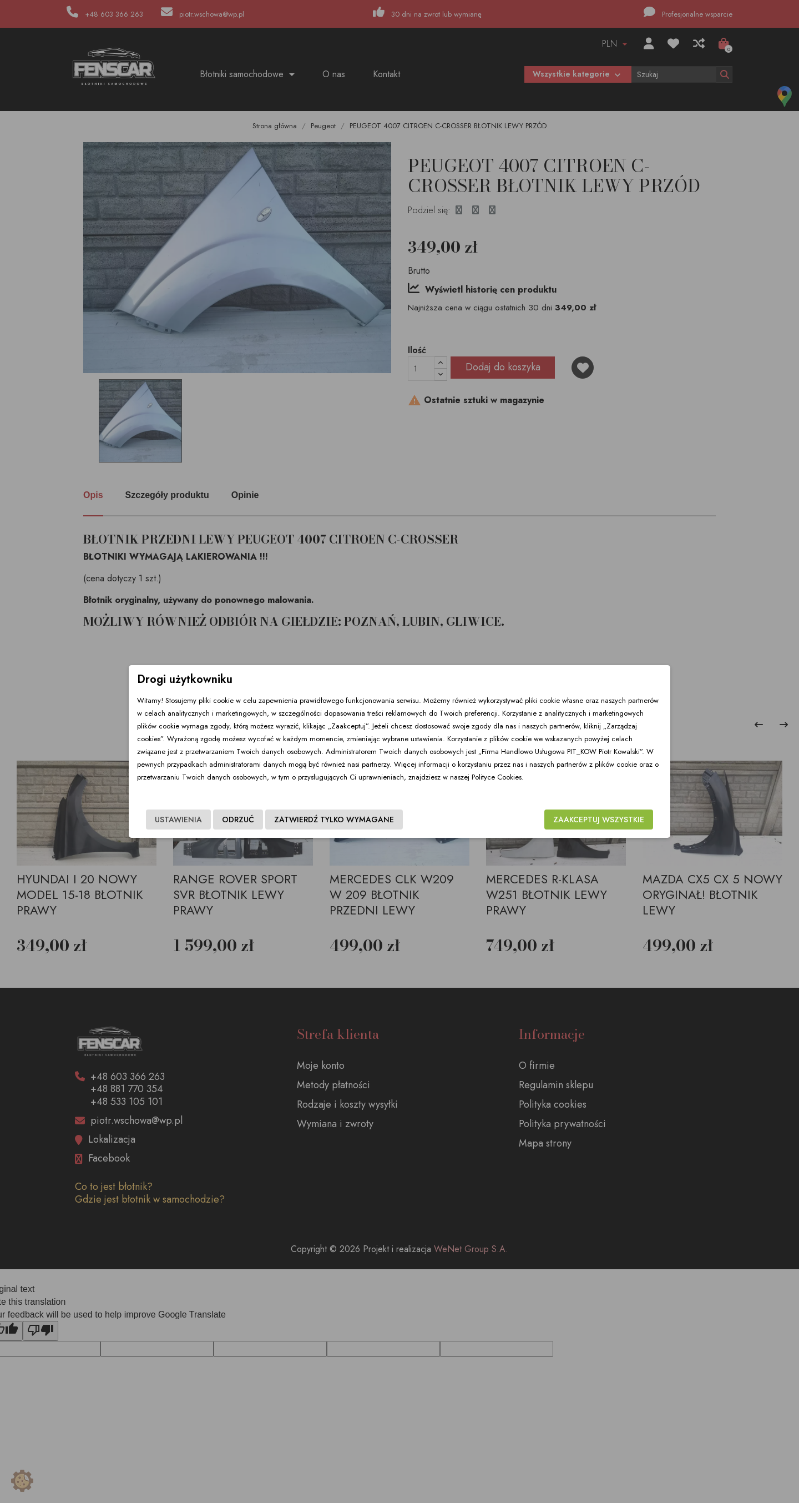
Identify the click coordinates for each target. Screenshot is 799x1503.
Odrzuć (238, 819)
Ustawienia (178, 819)
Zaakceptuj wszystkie (598, 819)
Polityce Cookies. (498, 777)
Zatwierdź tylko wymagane (334, 819)
